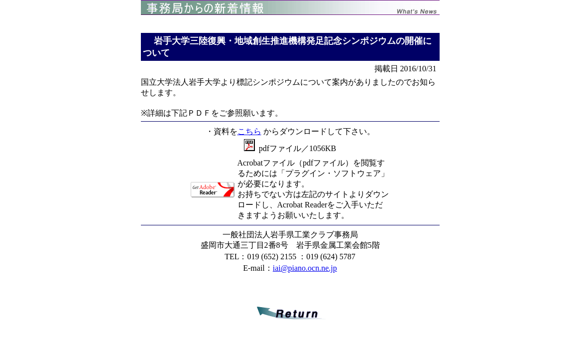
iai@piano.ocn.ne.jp (305, 268)
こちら (249, 131)
